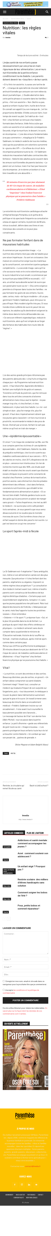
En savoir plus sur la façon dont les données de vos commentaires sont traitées (25, 1041)
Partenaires (31, 1225)
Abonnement (9, 1225)
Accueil (5, 18)
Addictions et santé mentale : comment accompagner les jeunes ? (33, 873)
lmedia (7, 37)
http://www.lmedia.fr (26, 850)
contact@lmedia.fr (33, 1196)
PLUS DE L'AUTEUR (35, 863)
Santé (29, 18)
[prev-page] (4, 949)
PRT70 (13, 784)
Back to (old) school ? (39, 816)
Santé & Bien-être (17, 18)
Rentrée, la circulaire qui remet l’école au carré (13, 817)
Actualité (7, 877)
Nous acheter (20, 1225)
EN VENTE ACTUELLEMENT (16, 1053)
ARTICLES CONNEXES (13, 863)
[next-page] (8, 949)
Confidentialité (19, 1228)
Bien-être (7, 916)
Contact (40, 1225)
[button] (4, 12)
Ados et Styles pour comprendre (9, 901)
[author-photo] (25, 842)
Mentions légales (31, 1228)
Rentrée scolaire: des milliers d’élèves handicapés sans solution (33, 912)
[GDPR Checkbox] (3, 1020)
